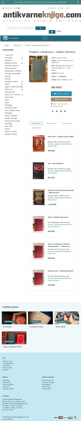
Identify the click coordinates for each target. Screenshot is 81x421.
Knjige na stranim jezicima (13, 87)
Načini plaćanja (58, 106)
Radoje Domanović (54, 227)
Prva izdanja (7, 327)
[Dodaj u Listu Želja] (53, 111)
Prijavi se (53, 8)
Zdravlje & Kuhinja (11, 134)
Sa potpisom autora (36, 327)
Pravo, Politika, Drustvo (12, 110)
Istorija (7, 84)
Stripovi (7, 129)
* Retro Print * (9, 55)
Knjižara (5, 370)
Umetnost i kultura (11, 131)
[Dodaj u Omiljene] (61, 111)
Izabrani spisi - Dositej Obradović (61, 271)
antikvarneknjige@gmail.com (18, 403)
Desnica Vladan (61, 58)
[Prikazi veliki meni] (45, 38)
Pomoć (61, 8)
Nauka (7, 100)
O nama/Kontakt (8, 363)
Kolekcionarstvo (10, 92)
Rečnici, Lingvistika (11, 115)
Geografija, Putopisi (11, 81)
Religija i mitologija (11, 118)
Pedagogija (8, 105)
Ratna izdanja (60, 327)
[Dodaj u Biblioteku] (57, 111)
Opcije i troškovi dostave (60, 104)
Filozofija (8, 79)
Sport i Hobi (8, 126)
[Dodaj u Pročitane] (65, 111)
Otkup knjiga (46, 387)
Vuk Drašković (52, 173)
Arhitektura (8, 60)
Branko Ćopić (52, 146)
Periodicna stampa (11, 108)
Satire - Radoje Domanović (58, 217)
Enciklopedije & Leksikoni (13, 71)
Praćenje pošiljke (8, 389)
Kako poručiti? (7, 368)
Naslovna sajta (7, 361)
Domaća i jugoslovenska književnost (37, 45)
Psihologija (8, 113)
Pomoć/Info (6, 365)
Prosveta (60, 73)
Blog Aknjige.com (47, 380)
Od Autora (67, 123)
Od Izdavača (51, 123)
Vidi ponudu (9, 321)
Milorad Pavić (52, 200)
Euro (68, 8)
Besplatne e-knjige (48, 382)
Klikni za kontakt (16, 405)
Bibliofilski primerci (11, 63)
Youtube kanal (46, 389)
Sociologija (8, 123)
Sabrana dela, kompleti (12, 121)
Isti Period (36, 128)
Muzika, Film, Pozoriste (12, 94)
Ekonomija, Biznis (10, 68)
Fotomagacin (46, 384)
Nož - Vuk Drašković (55, 163)
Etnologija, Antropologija (13, 73)
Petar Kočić (51, 253)
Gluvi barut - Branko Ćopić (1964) (61, 136)
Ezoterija (7, 76)
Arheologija (8, 58)
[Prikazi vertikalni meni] (5, 38)
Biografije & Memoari (11, 65)
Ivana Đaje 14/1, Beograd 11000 (14, 401)
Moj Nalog (6, 380)
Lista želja (6, 387)
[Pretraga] (40, 28)
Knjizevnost (17, 45)
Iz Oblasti (36, 123)
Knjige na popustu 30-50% (12, 347)
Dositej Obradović (53, 280)
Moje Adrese (7, 382)
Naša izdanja (9, 97)
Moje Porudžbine (8, 384)
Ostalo (7, 102)
